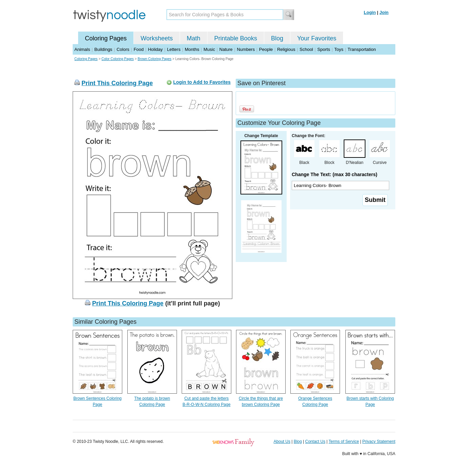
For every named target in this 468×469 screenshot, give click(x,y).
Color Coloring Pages (118, 59)
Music (209, 49)
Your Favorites (316, 38)
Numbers (246, 49)
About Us (282, 441)
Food (138, 49)
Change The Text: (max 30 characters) (334, 174)
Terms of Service (343, 441)
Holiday (155, 49)
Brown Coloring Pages (155, 59)
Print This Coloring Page (117, 83)
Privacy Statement (378, 441)
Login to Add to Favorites (202, 82)
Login (370, 12)
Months (192, 49)
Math (193, 38)
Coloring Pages (106, 38)
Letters (174, 49)
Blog (277, 38)
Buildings (103, 49)
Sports (323, 49)
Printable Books (235, 38)
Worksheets (157, 38)
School (306, 49)
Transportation (361, 49)
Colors (122, 49)
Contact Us (315, 441)
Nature (226, 49)
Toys (338, 49)
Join (384, 12)
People (266, 49)
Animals (82, 49)
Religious (286, 49)
